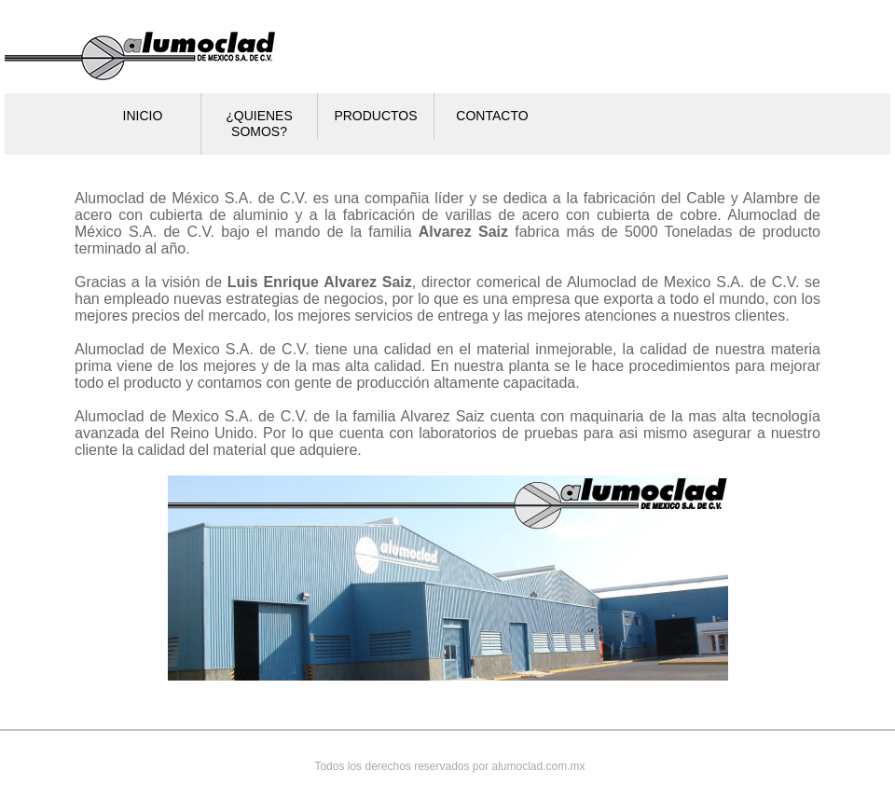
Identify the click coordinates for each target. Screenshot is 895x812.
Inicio (143, 115)
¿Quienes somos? (259, 123)
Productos (375, 115)
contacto (492, 115)
